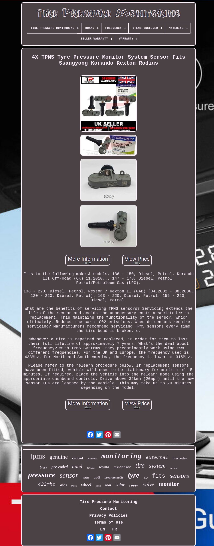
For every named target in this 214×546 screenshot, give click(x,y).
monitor (169, 483)
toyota (104, 467)
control (77, 458)
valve (148, 484)
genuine (59, 457)
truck (74, 485)
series (86, 477)
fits (158, 476)
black (43, 467)
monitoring (121, 456)
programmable (114, 477)
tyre (133, 475)
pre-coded (60, 467)
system (157, 465)
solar (120, 484)
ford (145, 478)
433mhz (46, 484)
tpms (37, 456)
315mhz (91, 468)
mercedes (179, 458)
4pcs (63, 485)
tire (140, 465)
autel (77, 466)
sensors (179, 475)
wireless (92, 458)
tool (108, 485)
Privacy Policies (108, 515)
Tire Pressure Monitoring (108, 502)
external (157, 457)
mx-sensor (122, 467)
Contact (108, 508)
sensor (69, 475)
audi (97, 477)
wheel (86, 484)
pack (98, 485)
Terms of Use (108, 522)
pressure (41, 475)
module (173, 468)
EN (102, 529)
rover (134, 485)
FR (114, 529)
